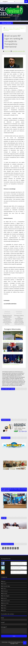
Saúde (4, 610)
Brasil (10, 28)
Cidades (4, 583)
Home (6, 28)
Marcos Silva (5, 603)
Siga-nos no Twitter (16, 567)
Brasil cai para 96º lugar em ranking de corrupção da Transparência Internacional (14, 29)
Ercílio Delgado (6, 596)
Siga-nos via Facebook (16, 563)
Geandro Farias (6, 600)
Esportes (5, 598)
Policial (4, 605)
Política (4, 608)
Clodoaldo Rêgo (6, 586)
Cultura (4, 588)
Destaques (5, 591)
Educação (5, 593)
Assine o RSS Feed (15, 571)
